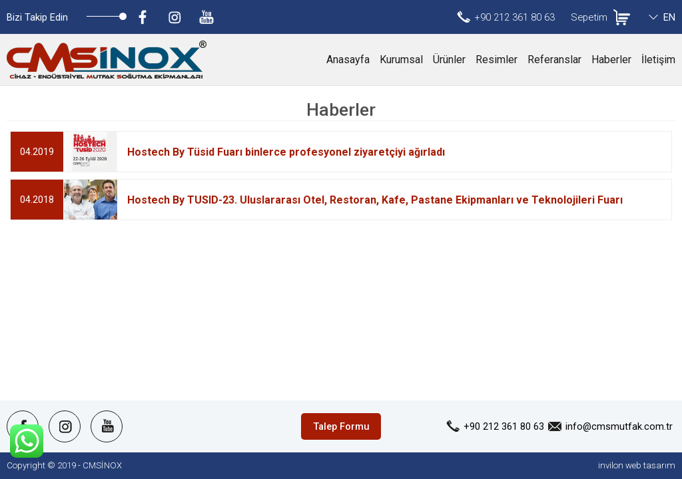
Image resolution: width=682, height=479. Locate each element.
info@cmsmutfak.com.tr (619, 426)
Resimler (496, 59)
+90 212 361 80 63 (514, 17)
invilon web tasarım (636, 465)
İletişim (658, 59)
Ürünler (449, 59)
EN (669, 17)
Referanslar (554, 59)
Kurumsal (401, 59)
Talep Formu (341, 426)
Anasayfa (348, 59)
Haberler (611, 59)
